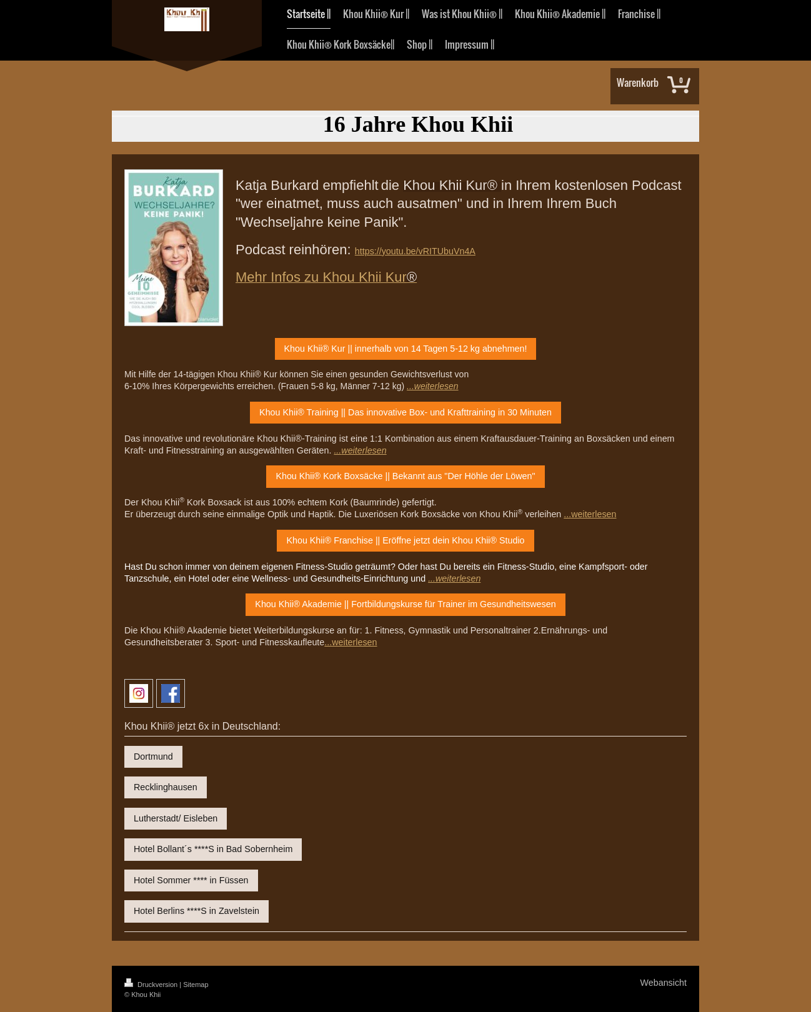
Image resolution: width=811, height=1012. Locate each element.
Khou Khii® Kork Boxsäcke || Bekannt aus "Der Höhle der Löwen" (405, 476)
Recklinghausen (165, 787)
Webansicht (663, 983)
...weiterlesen (590, 514)
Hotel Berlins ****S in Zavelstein (196, 911)
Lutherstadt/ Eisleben (175, 818)
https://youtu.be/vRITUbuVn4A (415, 251)
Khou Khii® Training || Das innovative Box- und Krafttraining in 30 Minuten (405, 412)
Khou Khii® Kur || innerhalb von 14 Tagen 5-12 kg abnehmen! (405, 349)
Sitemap (195, 984)
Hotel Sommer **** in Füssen (191, 880)
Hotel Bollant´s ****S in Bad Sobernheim (213, 849)
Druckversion (151, 984)
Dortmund (153, 756)
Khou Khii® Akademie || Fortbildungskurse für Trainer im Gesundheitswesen (405, 604)
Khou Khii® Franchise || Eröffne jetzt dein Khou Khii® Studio (405, 540)
